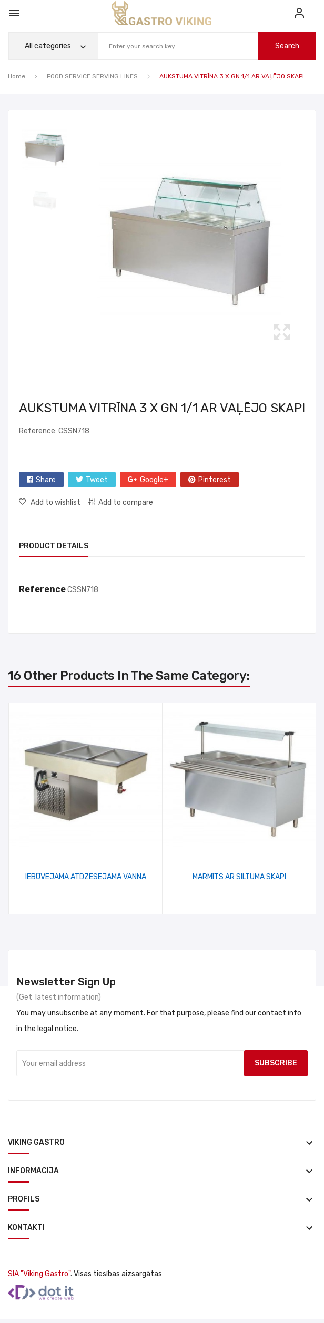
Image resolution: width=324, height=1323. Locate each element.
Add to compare (125, 502)
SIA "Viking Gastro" (39, 1273)
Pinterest (214, 479)
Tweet (97, 479)
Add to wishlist (54, 502)
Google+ (154, 479)
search (286, 46)
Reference (42, 589)
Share (46, 479)
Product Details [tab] (53, 546)
